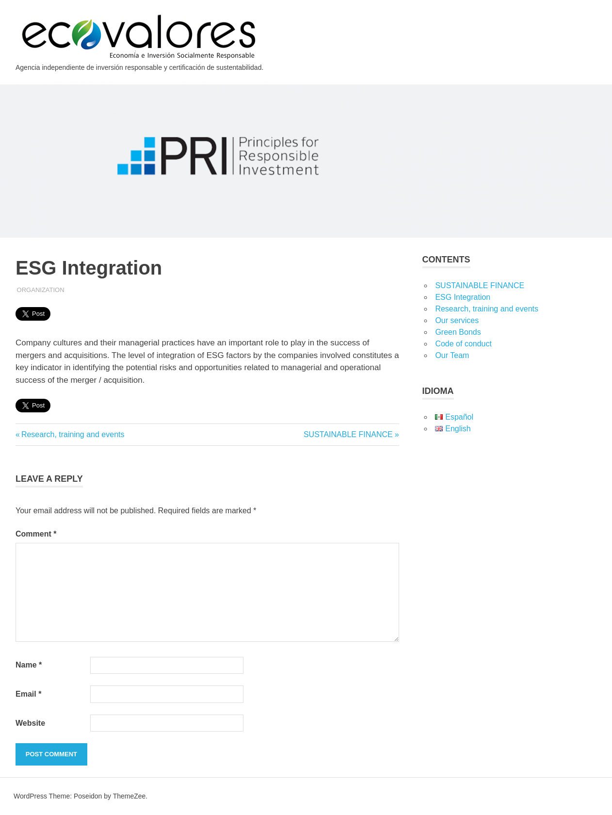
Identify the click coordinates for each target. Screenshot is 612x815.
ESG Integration (462, 297)
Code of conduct (463, 344)
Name (29, 665)
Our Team (452, 355)
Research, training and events (73, 434)
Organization (40, 289)
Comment (36, 534)
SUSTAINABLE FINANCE (348, 434)
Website (30, 723)
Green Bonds (458, 332)
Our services (457, 320)
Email (28, 694)
